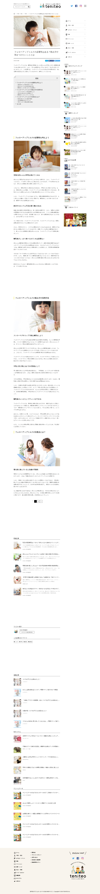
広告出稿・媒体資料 (36, 859)
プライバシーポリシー (36, 854)
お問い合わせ (34, 857)
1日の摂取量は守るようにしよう (24, 100)
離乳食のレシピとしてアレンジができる (26, 94)
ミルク (16, 641)
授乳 (26, 641)
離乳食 (30, 641)
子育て (26, 13)
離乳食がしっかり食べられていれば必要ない (27, 87)
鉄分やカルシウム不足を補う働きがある (26, 86)
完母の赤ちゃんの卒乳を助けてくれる (25, 84)
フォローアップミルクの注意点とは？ (28, 97)
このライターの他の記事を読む (27, 632)
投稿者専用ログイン (36, 862)
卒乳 (21, 641)
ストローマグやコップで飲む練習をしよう (26, 91)
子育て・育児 (20, 13)
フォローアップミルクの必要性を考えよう (30, 82)
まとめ (19, 104)
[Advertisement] (25, 657)
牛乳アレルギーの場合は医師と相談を (25, 102)
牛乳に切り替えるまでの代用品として (25, 93)
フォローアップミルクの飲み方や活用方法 (30, 90)
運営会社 (34, 852)
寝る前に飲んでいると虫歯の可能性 (25, 98)
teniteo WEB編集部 (23, 630)
